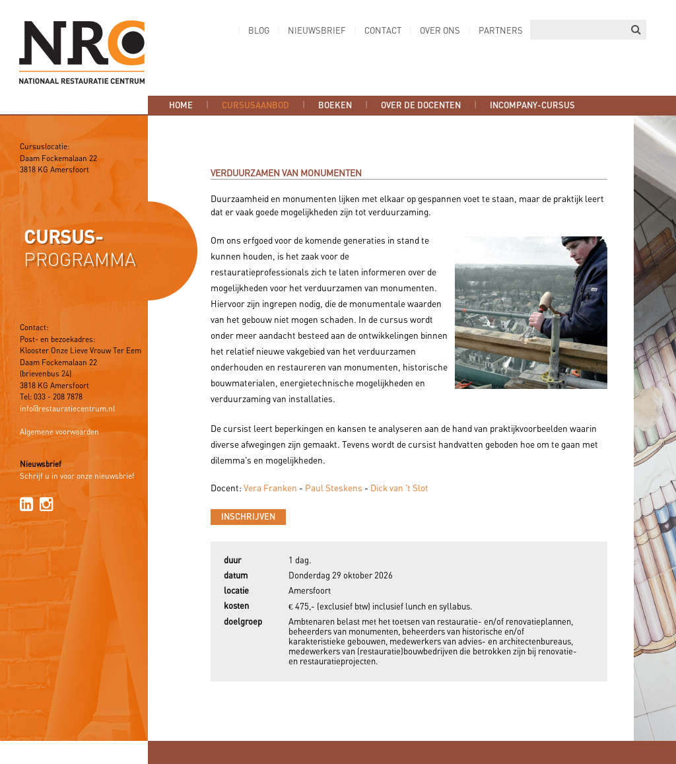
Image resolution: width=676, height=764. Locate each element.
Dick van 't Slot (399, 488)
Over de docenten (421, 105)
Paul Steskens (333, 488)
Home (181, 105)
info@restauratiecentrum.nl (67, 409)
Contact (382, 31)
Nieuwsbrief (317, 31)
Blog (258, 31)
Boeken (335, 105)
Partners (501, 31)
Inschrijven (248, 517)
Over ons (440, 31)
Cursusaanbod (255, 105)
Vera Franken (270, 488)
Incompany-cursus (532, 105)
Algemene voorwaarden (59, 432)
